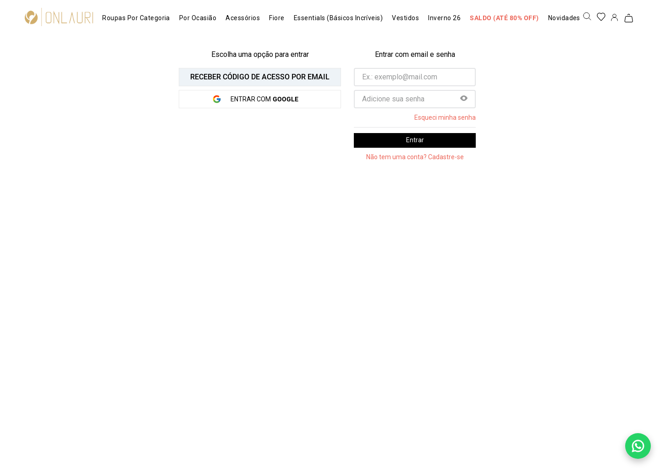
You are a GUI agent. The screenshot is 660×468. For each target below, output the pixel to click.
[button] (464, 99)
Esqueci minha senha (445, 117)
